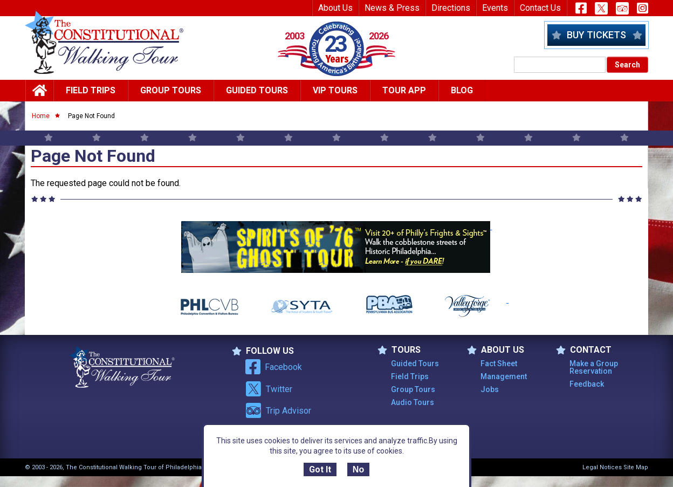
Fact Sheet (498, 363)
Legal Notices (602, 467)
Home (41, 116)
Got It (320, 469)
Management (503, 376)
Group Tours (170, 90)
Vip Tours (335, 90)
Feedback (586, 384)
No (358, 469)
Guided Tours (257, 90)
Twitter (268, 389)
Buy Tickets (596, 34)
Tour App (404, 90)
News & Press (392, 8)
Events (495, 8)
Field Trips (90, 90)
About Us (335, 8)
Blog (462, 90)
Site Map (635, 467)
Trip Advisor (278, 410)
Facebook (273, 366)
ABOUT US (495, 350)
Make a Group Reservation (593, 367)
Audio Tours (412, 402)
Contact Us (540, 8)
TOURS (399, 350)
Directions (450, 8)
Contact (584, 350)
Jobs (489, 389)
